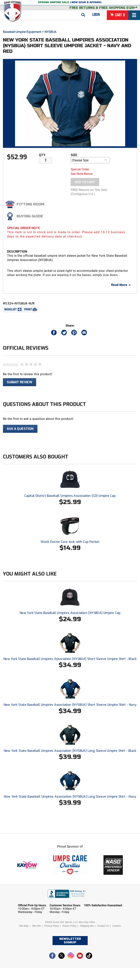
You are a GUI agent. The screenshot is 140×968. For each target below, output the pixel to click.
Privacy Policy (51, 926)
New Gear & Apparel (86, 2)
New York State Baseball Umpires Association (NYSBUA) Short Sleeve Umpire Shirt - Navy (70, 705)
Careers (116, 926)
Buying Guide (30, 216)
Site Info (36, 926)
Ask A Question (20, 429)
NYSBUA (50, 32)
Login (96, 14)
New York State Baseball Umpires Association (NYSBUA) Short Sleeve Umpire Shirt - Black (70, 659)
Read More (121, 285)
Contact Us (103, 926)
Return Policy (69, 926)
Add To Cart (85, 182)
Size (74, 155)
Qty (42, 155)
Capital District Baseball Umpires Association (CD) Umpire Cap (70, 496)
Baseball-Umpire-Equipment (22, 32)
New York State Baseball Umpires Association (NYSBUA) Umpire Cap (70, 613)
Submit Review (19, 382)
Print (28, 309)
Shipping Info (87, 926)
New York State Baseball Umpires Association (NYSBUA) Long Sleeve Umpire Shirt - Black (70, 751)
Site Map (23, 926)
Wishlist (10, 309)
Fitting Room (30, 204)
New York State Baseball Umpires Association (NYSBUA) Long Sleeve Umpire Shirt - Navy (70, 796)
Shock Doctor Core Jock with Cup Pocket (70, 542)
